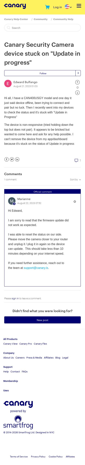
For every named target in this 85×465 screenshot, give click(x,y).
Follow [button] (43, 73)
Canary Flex (40, 343)
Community (41, 19)
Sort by (74, 179)
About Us (8, 357)
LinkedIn (17, 159)
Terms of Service (19, 456)
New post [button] (42, 320)
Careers (20, 357)
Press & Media (34, 357)
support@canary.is (36, 267)
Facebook (6, 159)
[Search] (42, 27)
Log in (57, 7)
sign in (15, 298)
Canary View (10, 343)
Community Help (63, 19)
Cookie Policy (56, 456)
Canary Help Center (16, 19)
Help (6, 371)
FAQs (24, 371)
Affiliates (48, 357)
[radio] (77, 82)
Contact (15, 371)
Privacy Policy (38, 456)
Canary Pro (25, 343)
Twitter (12, 159)
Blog (57, 357)
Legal (65, 357)
